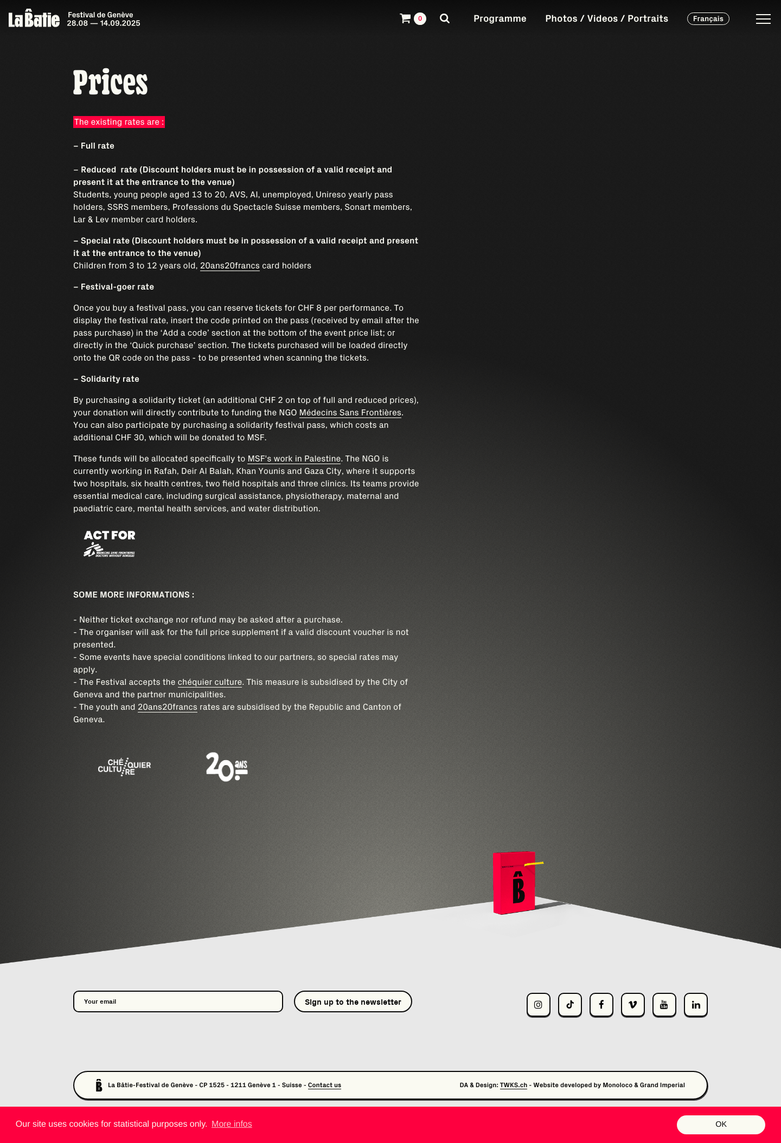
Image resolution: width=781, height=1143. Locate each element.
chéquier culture (210, 682)
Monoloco (617, 1085)
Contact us (325, 1085)
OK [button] (721, 1124)
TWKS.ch (514, 1085)
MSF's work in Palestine (294, 459)
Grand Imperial (662, 1085)
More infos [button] (232, 1124)
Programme (500, 18)
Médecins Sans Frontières (350, 413)
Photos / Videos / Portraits (606, 18)
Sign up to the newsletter (353, 1001)
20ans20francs (230, 266)
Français (708, 18)
